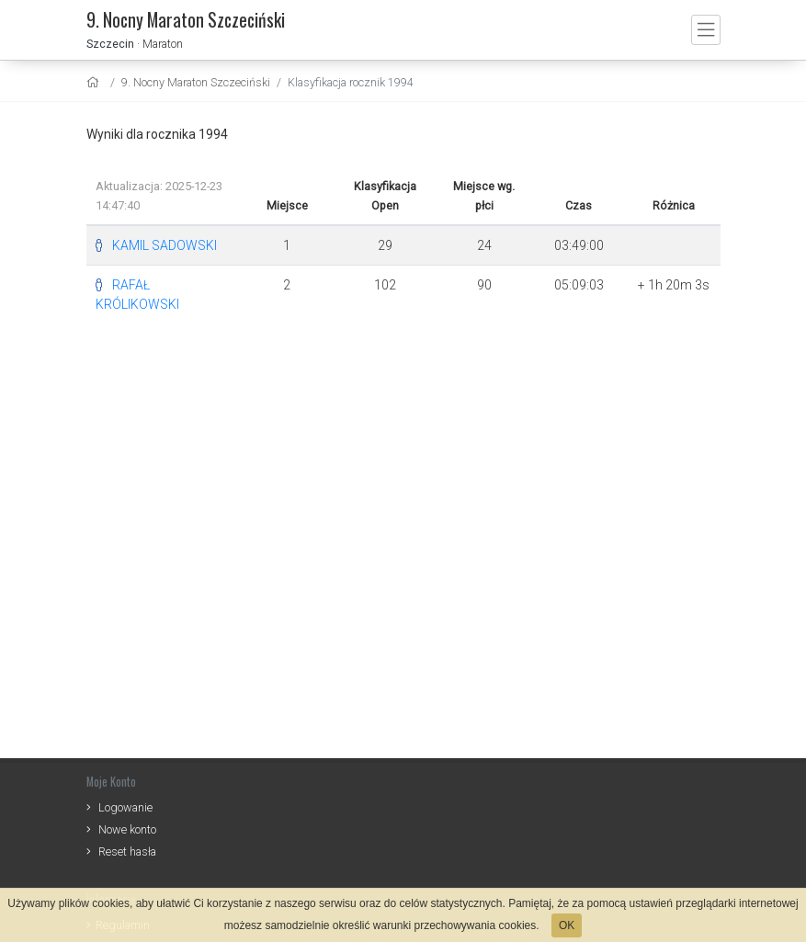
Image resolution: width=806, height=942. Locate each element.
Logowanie (125, 807)
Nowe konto (127, 829)
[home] (95, 82)
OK (566, 925)
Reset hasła (127, 851)
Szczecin (110, 44)
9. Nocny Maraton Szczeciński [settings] (195, 82)
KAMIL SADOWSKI (164, 245)
